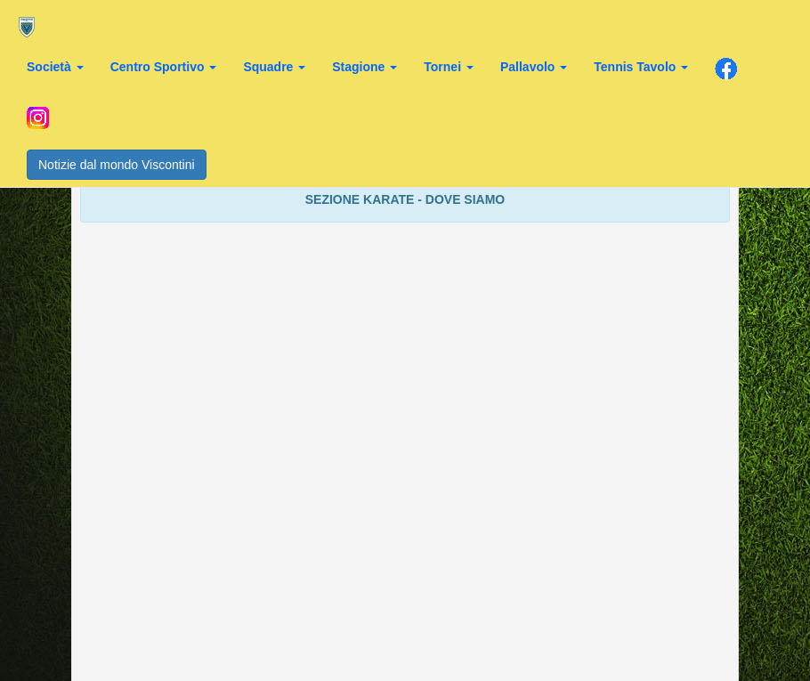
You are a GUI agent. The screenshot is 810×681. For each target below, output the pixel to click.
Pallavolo (533, 67)
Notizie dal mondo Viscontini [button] (116, 165)
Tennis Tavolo (641, 67)
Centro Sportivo (163, 67)
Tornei (449, 67)
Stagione (364, 67)
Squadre (274, 67)
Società (55, 67)
